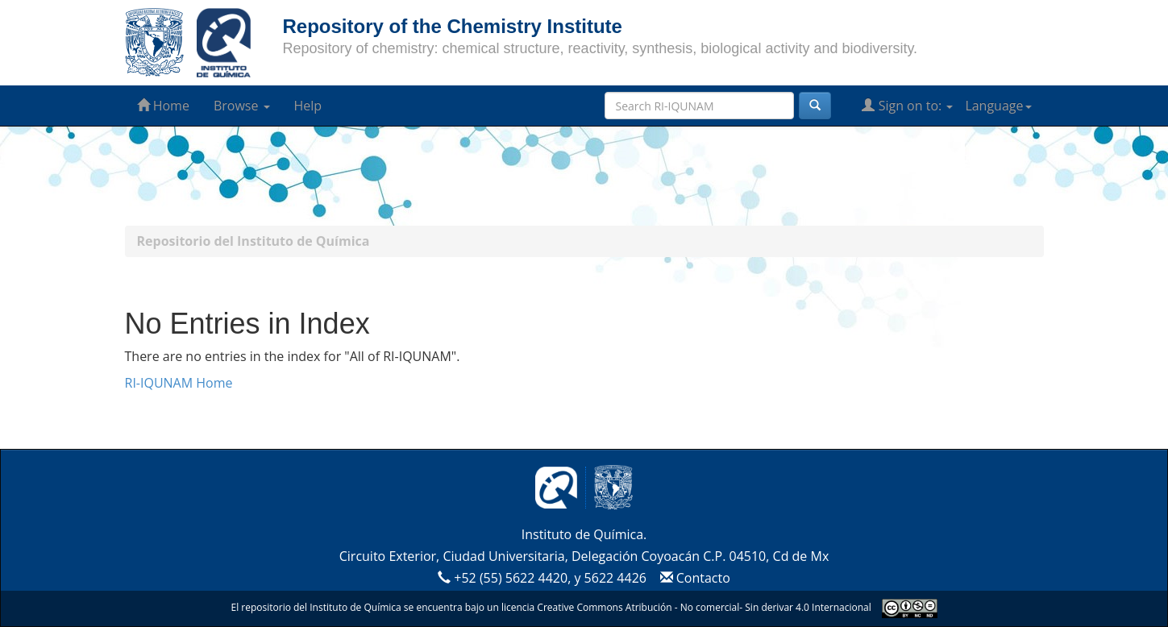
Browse (242, 105)
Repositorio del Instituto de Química (253, 241)
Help (308, 105)
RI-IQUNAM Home (179, 383)
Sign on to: (907, 105)
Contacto (692, 578)
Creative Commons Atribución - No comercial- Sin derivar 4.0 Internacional (704, 607)
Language (998, 105)
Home (163, 105)
